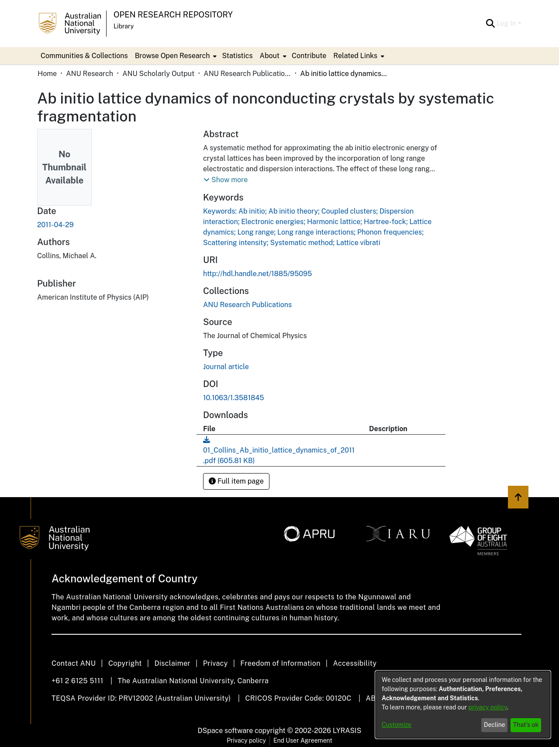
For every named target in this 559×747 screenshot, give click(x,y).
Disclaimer (172, 663)
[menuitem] (175, 56)
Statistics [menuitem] (237, 56)
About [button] (270, 56)
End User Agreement (302, 740)
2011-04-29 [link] (55, 225)
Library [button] (124, 26)
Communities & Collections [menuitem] (84, 56)
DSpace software (225, 730)
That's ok (526, 724)
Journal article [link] (226, 367)
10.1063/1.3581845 (233, 398)
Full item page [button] (236, 481)
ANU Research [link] (89, 73)
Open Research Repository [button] (173, 14)
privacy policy (488, 707)
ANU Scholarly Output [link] (158, 73)
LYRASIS (347, 730)
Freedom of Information (280, 663)
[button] (490, 23)
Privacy (215, 663)
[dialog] (463, 704)
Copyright (125, 663)
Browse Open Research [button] (172, 56)
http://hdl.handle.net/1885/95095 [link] (257, 274)
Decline (494, 724)
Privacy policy (246, 740)
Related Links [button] (355, 56)
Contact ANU (74, 663)
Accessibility (354, 663)
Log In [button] (507, 23)
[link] (247, 305)
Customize (396, 724)
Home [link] (47, 73)
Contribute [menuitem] (309, 56)
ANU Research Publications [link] (247, 73)
